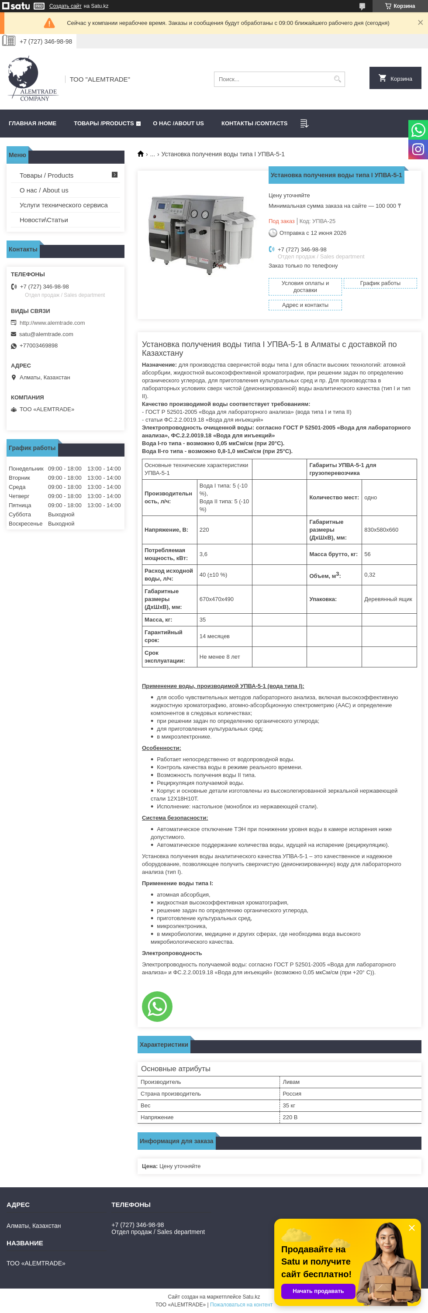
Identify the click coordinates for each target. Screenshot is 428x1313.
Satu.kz (251, 1297)
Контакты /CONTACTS (254, 123)
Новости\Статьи (44, 219)
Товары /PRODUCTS (104, 123)
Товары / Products (46, 175)
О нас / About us (44, 190)
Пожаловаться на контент (241, 1305)
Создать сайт (65, 6)
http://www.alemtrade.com (52, 323)
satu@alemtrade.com (46, 334)
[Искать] (337, 79)
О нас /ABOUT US (178, 123)
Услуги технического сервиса (64, 205)
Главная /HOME (32, 123)
